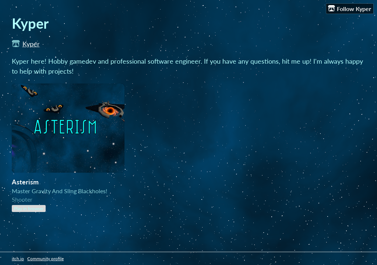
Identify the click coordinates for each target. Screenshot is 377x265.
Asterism (25, 182)
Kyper (31, 44)
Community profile (45, 258)
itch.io (18, 258)
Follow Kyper (349, 8)
